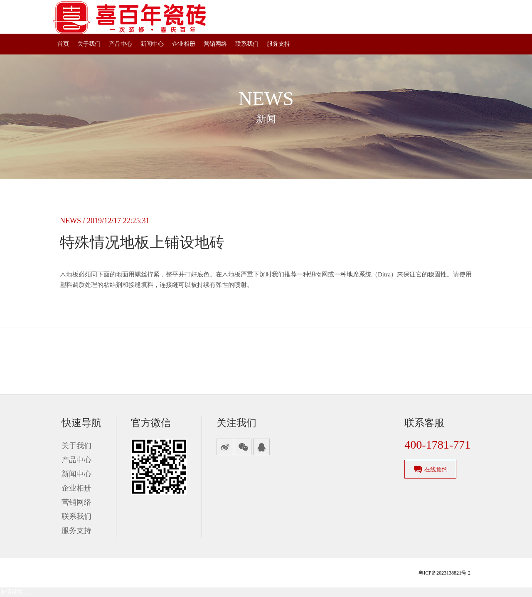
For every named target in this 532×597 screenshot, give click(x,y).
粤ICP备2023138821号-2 (444, 573)
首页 (63, 44)
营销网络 (215, 44)
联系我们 (247, 44)
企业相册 (183, 44)
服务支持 (278, 44)
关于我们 (89, 44)
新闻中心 (152, 44)
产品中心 (120, 44)
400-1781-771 (437, 444)
